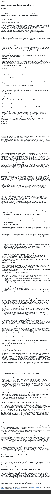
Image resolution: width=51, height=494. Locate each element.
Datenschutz (25, 491)
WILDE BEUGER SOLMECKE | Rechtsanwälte (17, 488)
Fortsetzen (25, 493)
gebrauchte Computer (3, 488)
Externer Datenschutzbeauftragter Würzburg (35, 487)
